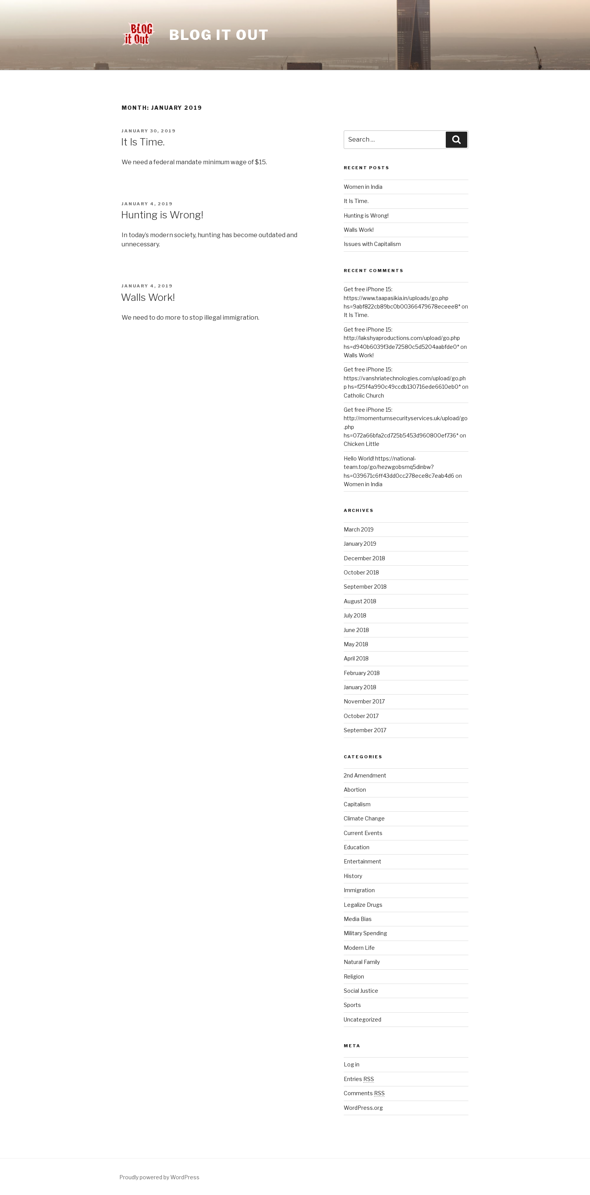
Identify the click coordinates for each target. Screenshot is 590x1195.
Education (356, 847)
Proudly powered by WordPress (159, 1177)
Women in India (363, 186)
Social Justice (361, 990)
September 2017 (365, 730)
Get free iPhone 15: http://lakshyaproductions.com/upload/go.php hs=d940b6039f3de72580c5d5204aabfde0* (402, 338)
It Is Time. (143, 142)
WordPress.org (363, 1107)
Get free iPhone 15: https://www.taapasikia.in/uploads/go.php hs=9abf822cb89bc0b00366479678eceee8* (402, 298)
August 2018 (360, 601)
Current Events (363, 833)
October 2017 (361, 716)
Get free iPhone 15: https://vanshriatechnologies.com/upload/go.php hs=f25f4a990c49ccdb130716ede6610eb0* (405, 378)
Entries (359, 1079)
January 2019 (360, 543)
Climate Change (364, 818)
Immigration (359, 890)
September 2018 (365, 586)
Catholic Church (364, 395)
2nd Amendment (365, 775)
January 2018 (360, 687)
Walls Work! (148, 297)
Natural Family (362, 962)
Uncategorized (362, 1019)
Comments (364, 1093)
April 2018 (356, 658)
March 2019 (359, 529)
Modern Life (359, 947)
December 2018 (364, 558)
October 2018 (361, 572)
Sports (352, 1005)
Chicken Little (361, 444)
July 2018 (355, 615)
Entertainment (362, 861)
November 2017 (364, 701)
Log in (351, 1064)
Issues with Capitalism (372, 244)
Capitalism (357, 804)
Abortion (355, 789)
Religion (354, 976)
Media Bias (358, 919)
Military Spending (365, 933)
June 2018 (356, 630)
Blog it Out (219, 34)
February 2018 (362, 673)
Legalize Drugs (363, 904)
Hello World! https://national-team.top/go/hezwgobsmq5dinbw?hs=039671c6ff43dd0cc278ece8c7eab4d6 (399, 467)
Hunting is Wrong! (162, 215)
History (353, 876)
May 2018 (356, 644)
